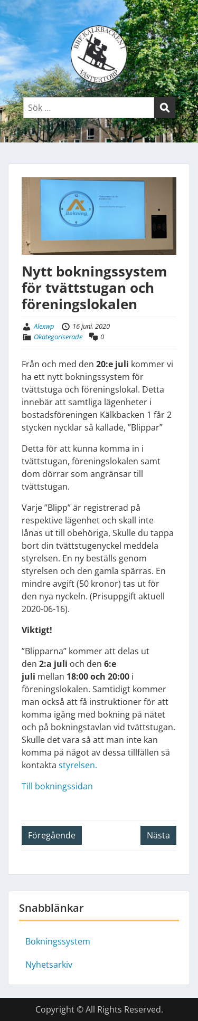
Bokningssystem (57, 941)
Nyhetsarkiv (48, 964)
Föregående (52, 835)
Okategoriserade (58, 336)
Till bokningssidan (57, 786)
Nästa (158, 835)
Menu (19, 18)
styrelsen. (78, 765)
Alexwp (44, 326)
